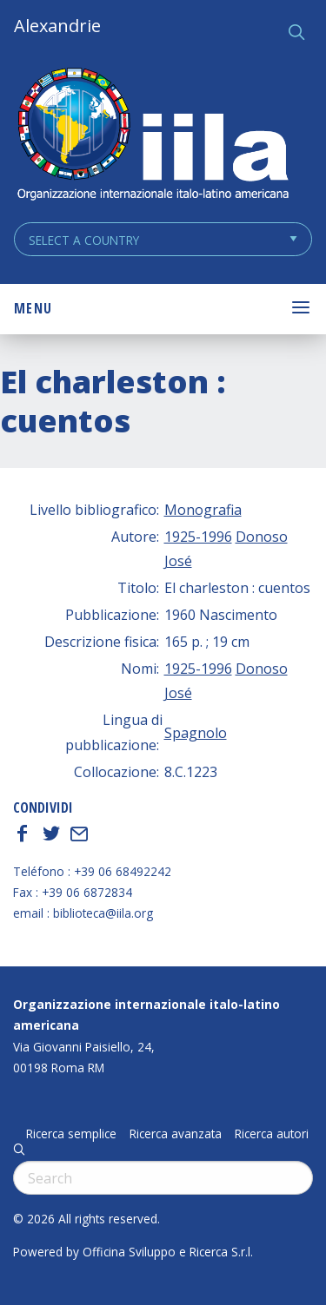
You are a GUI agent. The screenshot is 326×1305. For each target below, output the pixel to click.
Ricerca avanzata (176, 1134)
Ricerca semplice (71, 1134)
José (178, 560)
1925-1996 (198, 536)
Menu (33, 308)
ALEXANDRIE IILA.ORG (152, 136)
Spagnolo (195, 732)
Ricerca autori (272, 1134)
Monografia (203, 509)
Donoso (262, 536)
